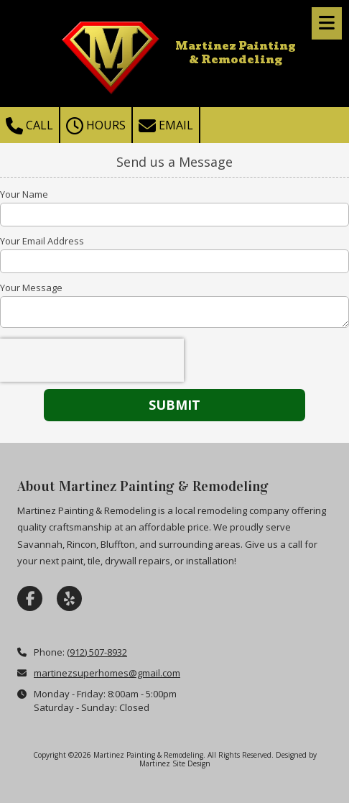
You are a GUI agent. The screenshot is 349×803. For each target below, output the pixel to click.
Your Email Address (42, 241)
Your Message (31, 287)
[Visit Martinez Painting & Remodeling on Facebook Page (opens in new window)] (29, 598)
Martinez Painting (235, 46)
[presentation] (92, 360)
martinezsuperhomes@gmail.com (107, 672)
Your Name (24, 194)
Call (29, 125)
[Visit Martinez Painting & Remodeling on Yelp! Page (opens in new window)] (69, 598)
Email (166, 125)
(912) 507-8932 (97, 652)
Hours (96, 125)
